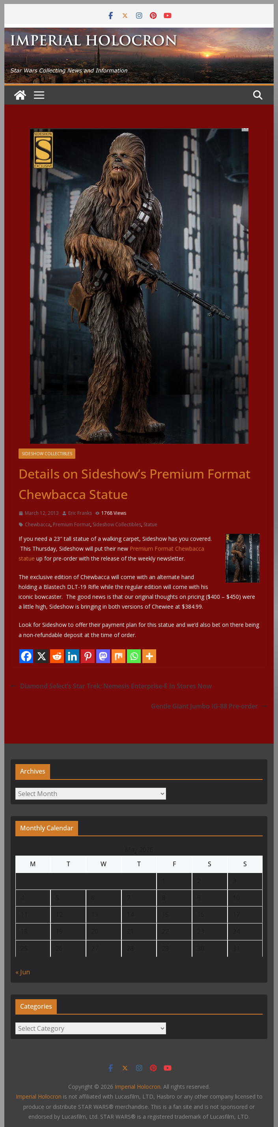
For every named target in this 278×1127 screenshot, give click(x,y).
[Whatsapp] (134, 656)
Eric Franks (80, 513)
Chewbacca (37, 524)
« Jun (22, 972)
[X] (42, 656)
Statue (150, 524)
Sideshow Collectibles (47, 453)
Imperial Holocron (39, 1096)
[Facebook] (26, 656)
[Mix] (118, 656)
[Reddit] (57, 656)
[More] (149, 656)
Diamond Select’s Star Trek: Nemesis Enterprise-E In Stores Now (111, 686)
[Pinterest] (88, 656)
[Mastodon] (103, 656)
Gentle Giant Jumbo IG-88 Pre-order (209, 706)
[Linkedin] (72, 656)
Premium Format (71, 524)
